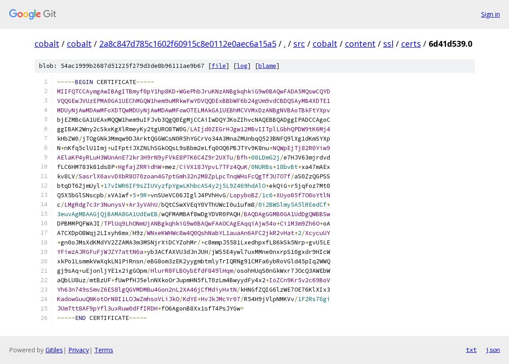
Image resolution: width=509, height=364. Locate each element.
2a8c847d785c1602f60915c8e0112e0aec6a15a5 (187, 43)
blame (267, 66)
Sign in (490, 14)
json (493, 350)
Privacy (78, 350)
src (299, 43)
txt (471, 350)
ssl (388, 43)
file (219, 66)
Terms (103, 350)
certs (411, 43)
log (242, 66)
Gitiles (54, 350)
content (360, 43)
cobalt (47, 43)
